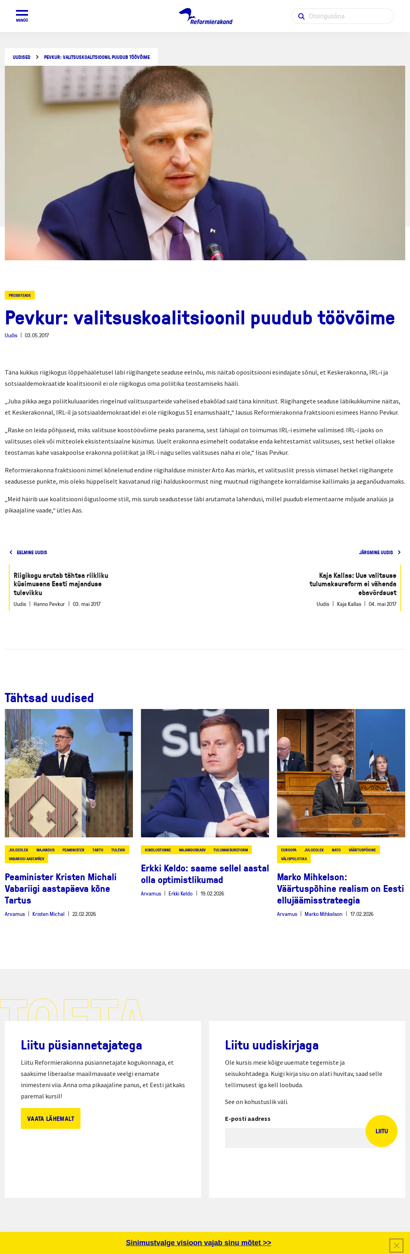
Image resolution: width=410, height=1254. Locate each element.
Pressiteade (20, 295)
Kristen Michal (48, 914)
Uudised (21, 57)
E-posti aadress (248, 1118)
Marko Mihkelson (323, 914)
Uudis (11, 335)
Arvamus (15, 914)
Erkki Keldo (181, 893)
